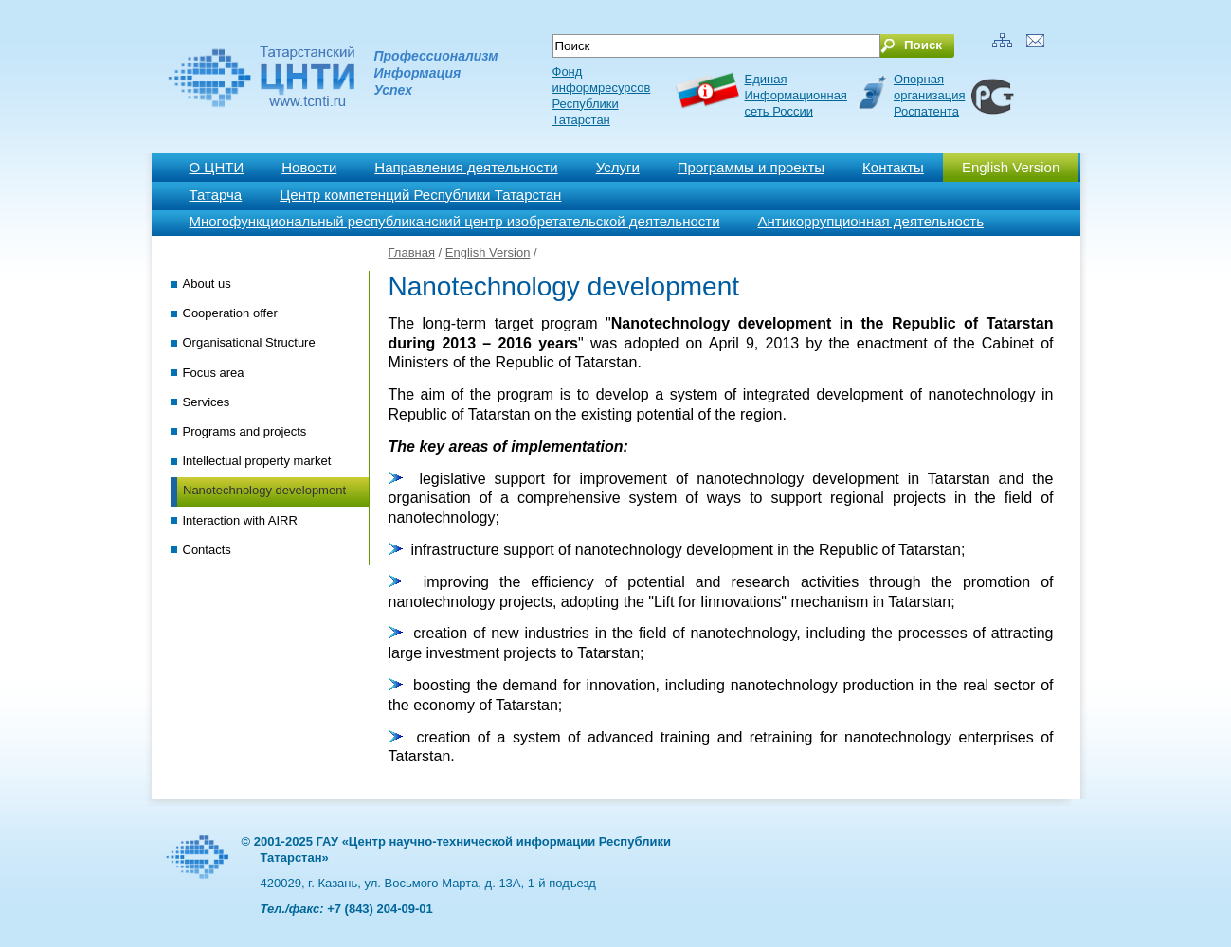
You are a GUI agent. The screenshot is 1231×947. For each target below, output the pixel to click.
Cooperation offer (230, 313)
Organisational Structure (249, 342)
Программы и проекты (751, 167)
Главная (412, 252)
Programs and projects (245, 431)
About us (207, 284)
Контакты (893, 167)
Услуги (618, 167)
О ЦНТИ (217, 167)
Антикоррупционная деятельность (871, 221)
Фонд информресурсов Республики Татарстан (601, 95)
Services (206, 402)
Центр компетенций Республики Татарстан (420, 195)
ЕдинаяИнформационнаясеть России (796, 95)
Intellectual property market (257, 461)
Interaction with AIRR (240, 520)
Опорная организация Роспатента (930, 95)
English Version (1010, 167)
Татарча (216, 195)
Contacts (207, 550)
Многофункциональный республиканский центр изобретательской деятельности (455, 221)
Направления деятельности (465, 167)
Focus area (213, 373)
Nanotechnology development (264, 490)
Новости (308, 167)
